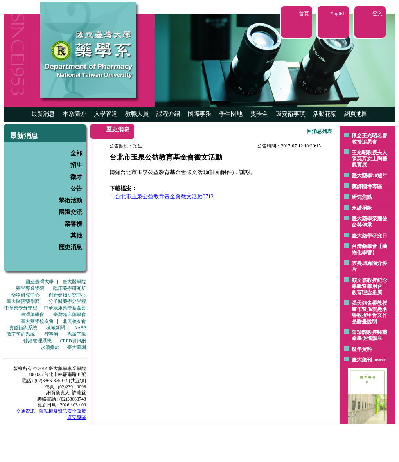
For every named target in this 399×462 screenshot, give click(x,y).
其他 (76, 235)
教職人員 (137, 114)
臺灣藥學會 (32, 314)
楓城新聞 (55, 328)
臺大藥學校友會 (37, 321)
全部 (76, 153)
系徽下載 (76, 334)
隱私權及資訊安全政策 (62, 411)
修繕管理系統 (37, 340)
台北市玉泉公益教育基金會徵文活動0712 (164, 197)
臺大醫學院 (74, 281)
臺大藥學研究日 (369, 236)
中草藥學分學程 (20, 308)
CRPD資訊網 (73, 340)
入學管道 (105, 114)
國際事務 (199, 114)
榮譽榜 (73, 224)
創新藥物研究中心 (67, 295)
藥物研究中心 (25, 295)
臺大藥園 (76, 347)
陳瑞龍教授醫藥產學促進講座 (369, 335)
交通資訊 (25, 411)
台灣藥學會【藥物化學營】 (369, 249)
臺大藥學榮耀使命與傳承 (369, 222)
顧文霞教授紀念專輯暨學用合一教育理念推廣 (369, 286)
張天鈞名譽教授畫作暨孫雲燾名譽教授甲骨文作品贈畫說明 (369, 312)
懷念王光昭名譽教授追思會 (369, 139)
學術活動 (70, 200)
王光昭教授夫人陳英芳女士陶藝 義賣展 (369, 158)
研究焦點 (362, 197)
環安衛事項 (290, 114)
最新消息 (43, 114)
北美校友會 (74, 321)
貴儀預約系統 (23, 328)
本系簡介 (74, 114)
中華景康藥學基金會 (65, 308)
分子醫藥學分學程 (67, 301)
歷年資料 (362, 349)
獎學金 (259, 114)
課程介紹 (168, 114)
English (338, 13)
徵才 (76, 177)
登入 (377, 13)
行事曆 (51, 334)
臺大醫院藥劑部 (23, 301)
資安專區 (76, 417)
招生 (76, 165)
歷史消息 (70, 247)
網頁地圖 (356, 114)
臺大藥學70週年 (369, 175)
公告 (76, 188)
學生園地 (231, 114)
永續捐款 (50, 347)
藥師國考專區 (367, 186)
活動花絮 (324, 114)
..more (379, 360)
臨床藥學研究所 (69, 288)
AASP (80, 328)
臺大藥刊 (362, 360)
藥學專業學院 (30, 288)
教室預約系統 (21, 334)
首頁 (304, 13)
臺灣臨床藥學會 (69, 314)
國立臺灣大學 (39, 281)
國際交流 (70, 212)
